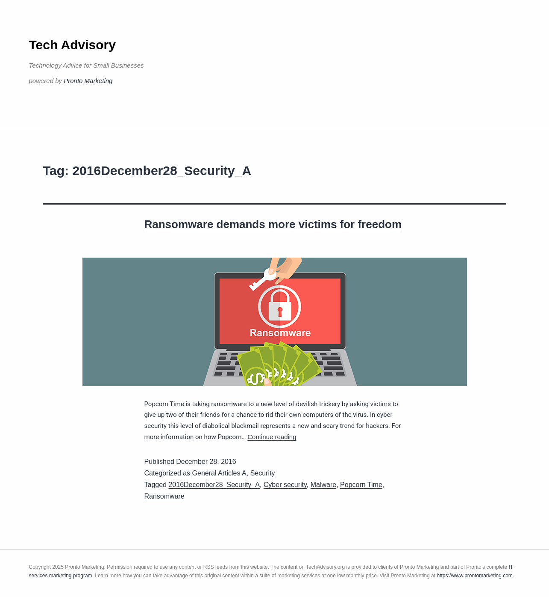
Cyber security (285, 484)
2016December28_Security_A (213, 484)
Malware (323, 484)
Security (262, 473)
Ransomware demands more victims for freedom (273, 224)
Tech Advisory (72, 45)
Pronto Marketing (88, 80)
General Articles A (219, 473)
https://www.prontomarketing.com (474, 576)
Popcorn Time (361, 484)
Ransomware (164, 496)
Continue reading (271, 436)
